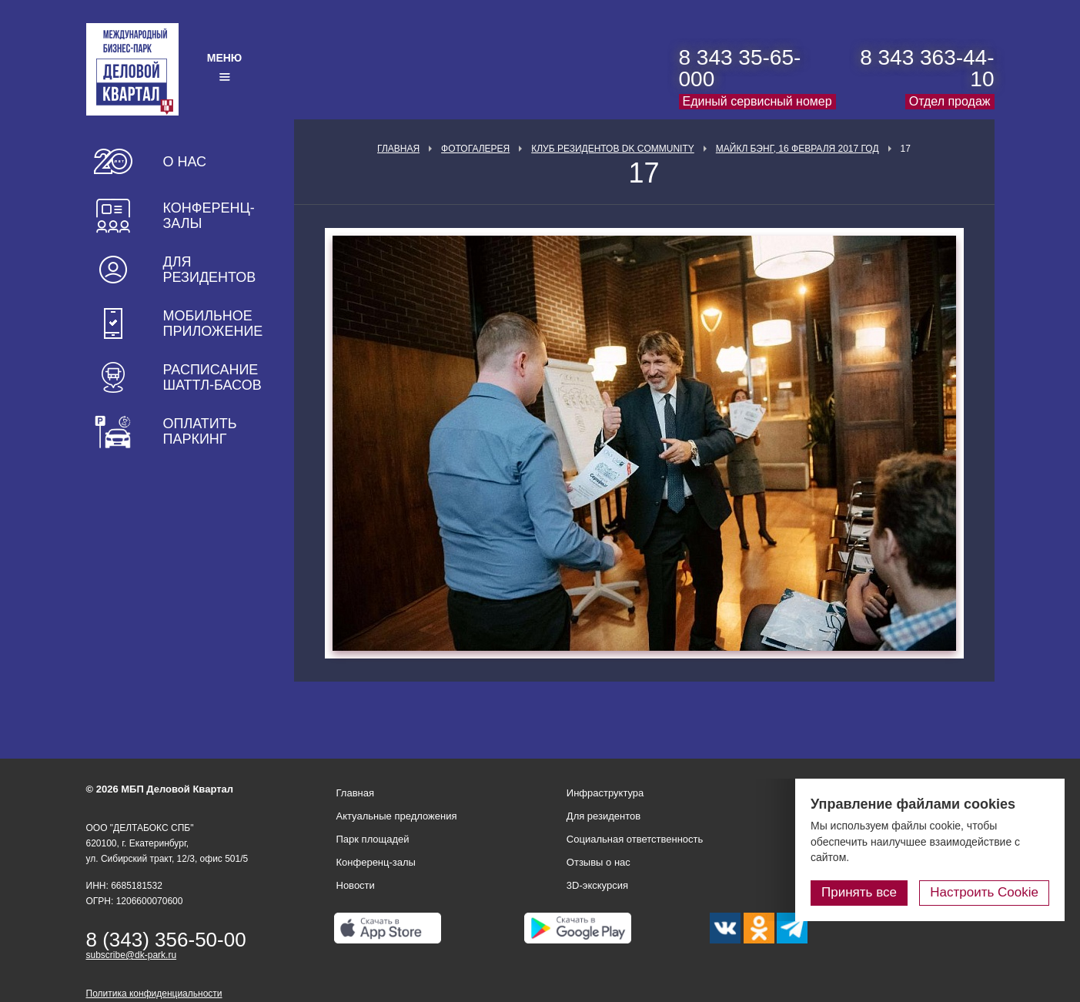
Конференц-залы (209, 215)
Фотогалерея (475, 148)
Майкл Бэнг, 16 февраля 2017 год (797, 148)
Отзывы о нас (598, 862)
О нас (185, 161)
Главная (398, 148)
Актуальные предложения (396, 816)
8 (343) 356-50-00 (166, 939)
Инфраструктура (605, 793)
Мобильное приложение (213, 323)
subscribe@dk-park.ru (131, 955)
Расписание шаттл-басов (212, 377)
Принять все (859, 892)
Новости (355, 885)
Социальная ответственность (635, 839)
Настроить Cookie (984, 892)
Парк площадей (373, 839)
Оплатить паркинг (200, 431)
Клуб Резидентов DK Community (612, 148)
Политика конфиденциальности (154, 993)
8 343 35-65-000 (740, 68)
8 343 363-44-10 (927, 68)
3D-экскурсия (597, 885)
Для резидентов (209, 269)
